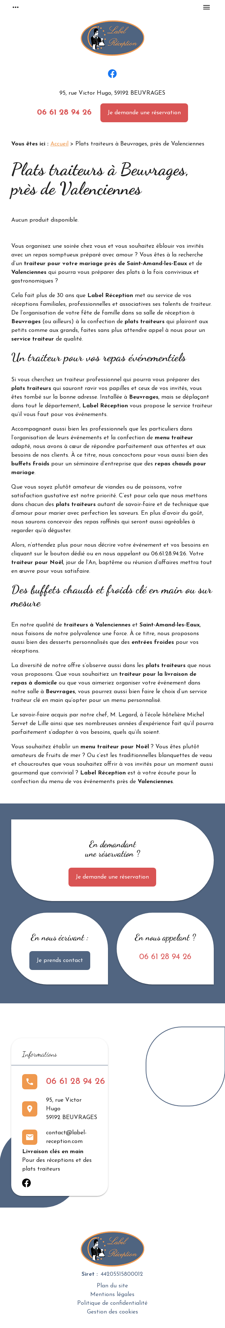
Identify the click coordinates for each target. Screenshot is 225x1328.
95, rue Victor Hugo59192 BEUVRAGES (71, 1109)
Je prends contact (60, 960)
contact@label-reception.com (66, 1137)
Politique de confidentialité (112, 1303)
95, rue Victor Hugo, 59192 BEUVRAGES (112, 93)
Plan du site (112, 1286)
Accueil (59, 144)
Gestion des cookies (112, 1312)
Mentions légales (112, 1295)
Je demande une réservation (144, 113)
